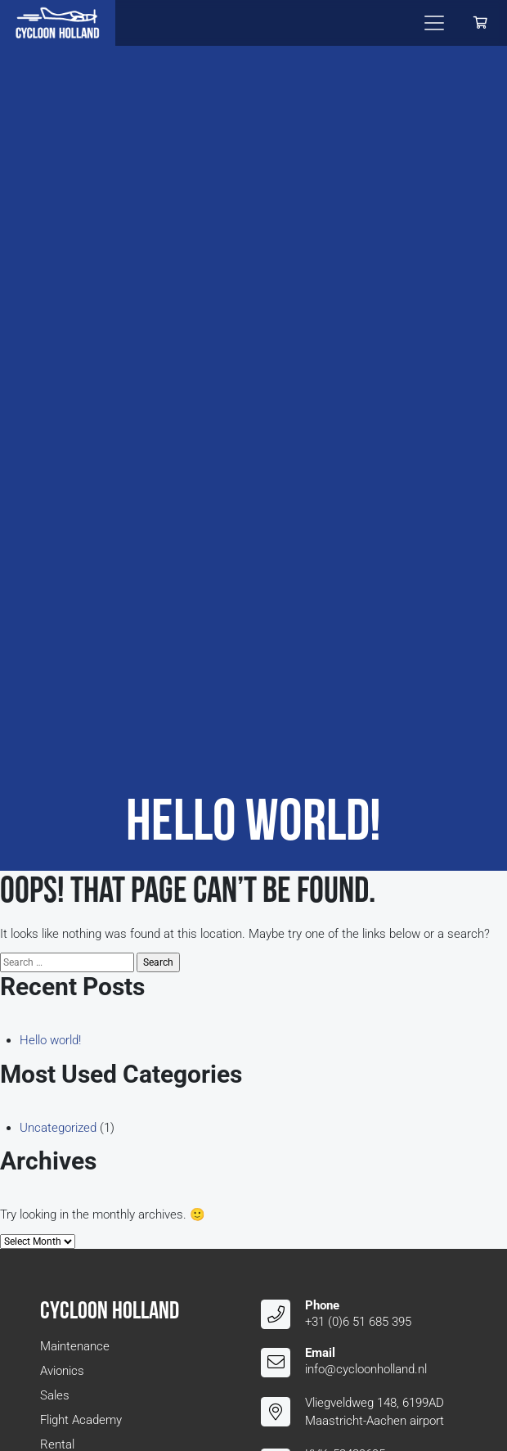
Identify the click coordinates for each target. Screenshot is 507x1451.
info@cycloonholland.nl (366, 1369)
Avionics (62, 1370)
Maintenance (75, 1346)
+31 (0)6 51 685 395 (358, 1321)
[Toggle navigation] (434, 23)
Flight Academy (81, 1420)
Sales (55, 1395)
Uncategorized (58, 1127)
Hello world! (50, 1040)
